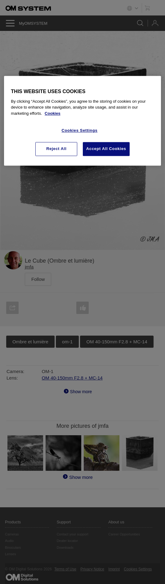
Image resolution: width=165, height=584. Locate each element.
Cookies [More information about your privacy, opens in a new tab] (52, 113)
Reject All (56, 149)
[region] (82, 120)
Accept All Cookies (106, 149)
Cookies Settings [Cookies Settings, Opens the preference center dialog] (79, 130)
